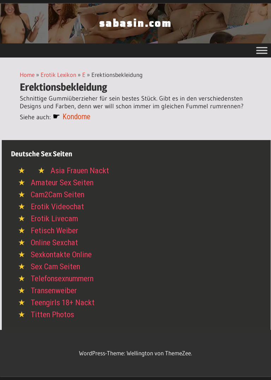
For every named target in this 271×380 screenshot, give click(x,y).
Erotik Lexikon (58, 74)
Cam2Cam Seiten (57, 194)
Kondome (76, 116)
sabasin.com (135, 23)
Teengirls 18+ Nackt (63, 302)
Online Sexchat (54, 242)
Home (27, 74)
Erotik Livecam (54, 218)
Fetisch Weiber (54, 230)
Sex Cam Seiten (55, 266)
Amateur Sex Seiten (62, 182)
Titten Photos (52, 314)
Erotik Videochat (57, 206)
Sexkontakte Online (61, 254)
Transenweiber (54, 290)
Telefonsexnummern (62, 278)
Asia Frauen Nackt (79, 170)
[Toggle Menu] (261, 50)
